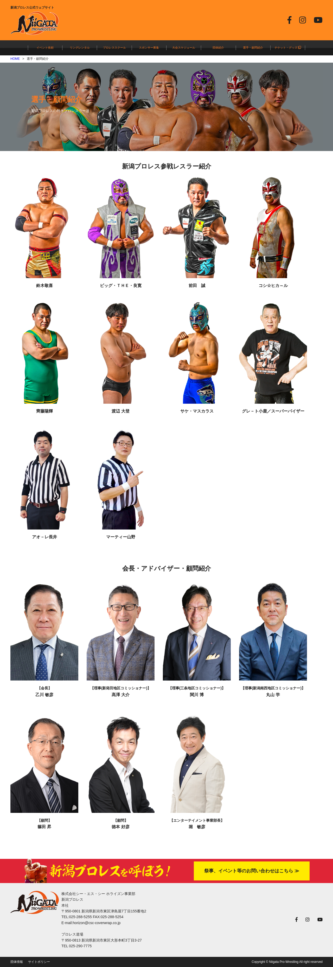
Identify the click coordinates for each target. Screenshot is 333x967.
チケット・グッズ (287, 47)
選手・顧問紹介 (253, 47)
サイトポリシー (39, 962)
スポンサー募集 (149, 47)
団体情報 (16, 962)
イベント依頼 (45, 47)
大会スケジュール (183, 47)
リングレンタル (80, 47)
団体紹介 (218, 47)
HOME (15, 59)
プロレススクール (114, 47)
